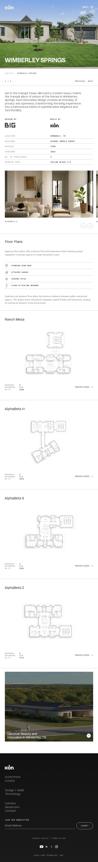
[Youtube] (41, 846)
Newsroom (12, 807)
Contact (10, 810)
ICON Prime (12, 777)
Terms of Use (59, 838)
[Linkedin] (46, 846)
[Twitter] (51, 846)
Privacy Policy (40, 838)
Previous (80, 81)
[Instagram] (56, 846)
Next (90, 81)
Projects (9, 73)
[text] (83, 226)
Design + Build (14, 790)
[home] (9, 7)
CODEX (10, 781)
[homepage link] (9, 767)
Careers (10, 803)
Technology (12, 794)
